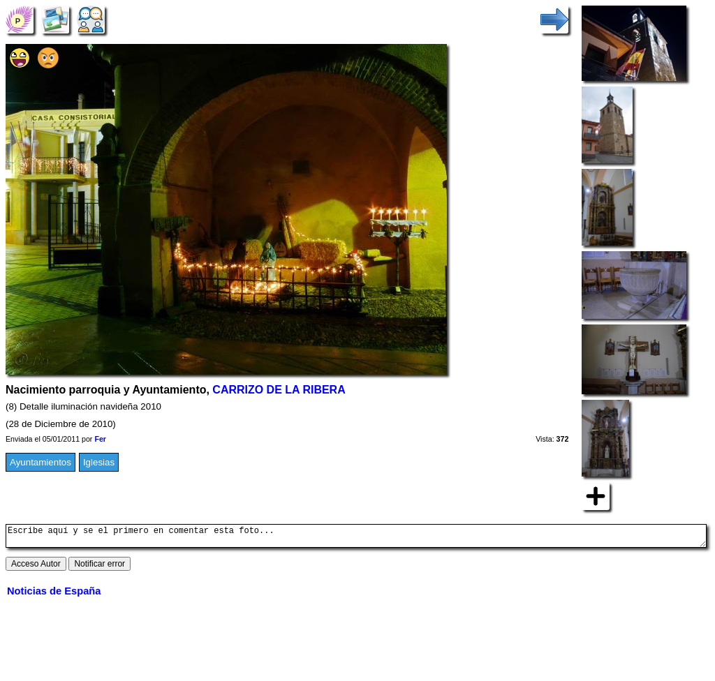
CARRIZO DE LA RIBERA (278, 390)
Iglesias (99, 462)
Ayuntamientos (40, 462)
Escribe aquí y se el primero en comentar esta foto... (356, 538)
